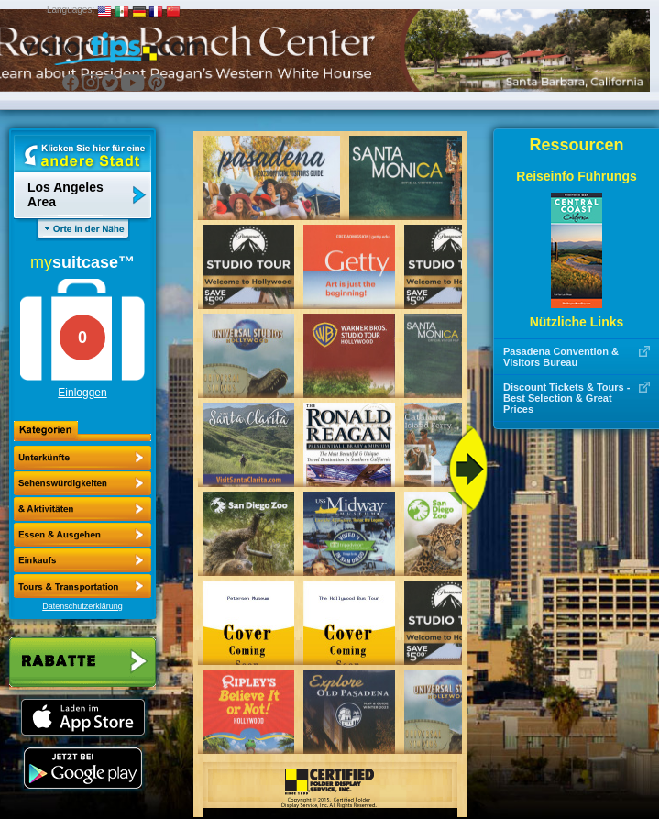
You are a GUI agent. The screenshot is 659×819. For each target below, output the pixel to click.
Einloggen (82, 392)
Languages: (70, 10)
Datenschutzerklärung (82, 606)
